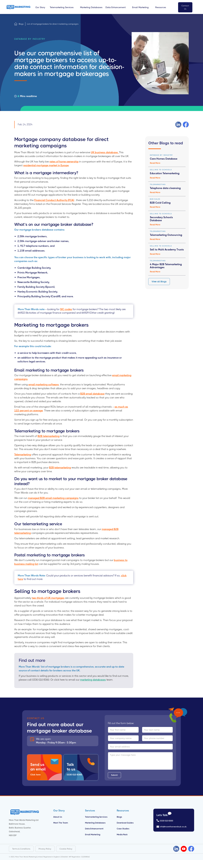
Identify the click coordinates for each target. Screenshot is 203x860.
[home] (18, 7)
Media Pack (122, 834)
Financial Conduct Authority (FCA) (54, 200)
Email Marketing (92, 834)
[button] (40, 7)
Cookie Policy (65, 849)
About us (57, 817)
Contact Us (185, 7)
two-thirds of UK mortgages (48, 597)
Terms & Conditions (21, 849)
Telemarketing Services (96, 817)
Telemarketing (22, 454)
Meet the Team (60, 823)
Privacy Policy (45, 849)
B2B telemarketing (48, 436)
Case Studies (123, 828)
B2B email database (92, 393)
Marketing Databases (95, 823)
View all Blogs (159, 281)
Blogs (21, 24)
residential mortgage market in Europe (46, 165)
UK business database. (105, 152)
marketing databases (93, 679)
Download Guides (125, 823)
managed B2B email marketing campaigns (53, 498)
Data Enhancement (94, 828)
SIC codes (66, 309)
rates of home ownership (64, 161)
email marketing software (43, 384)
